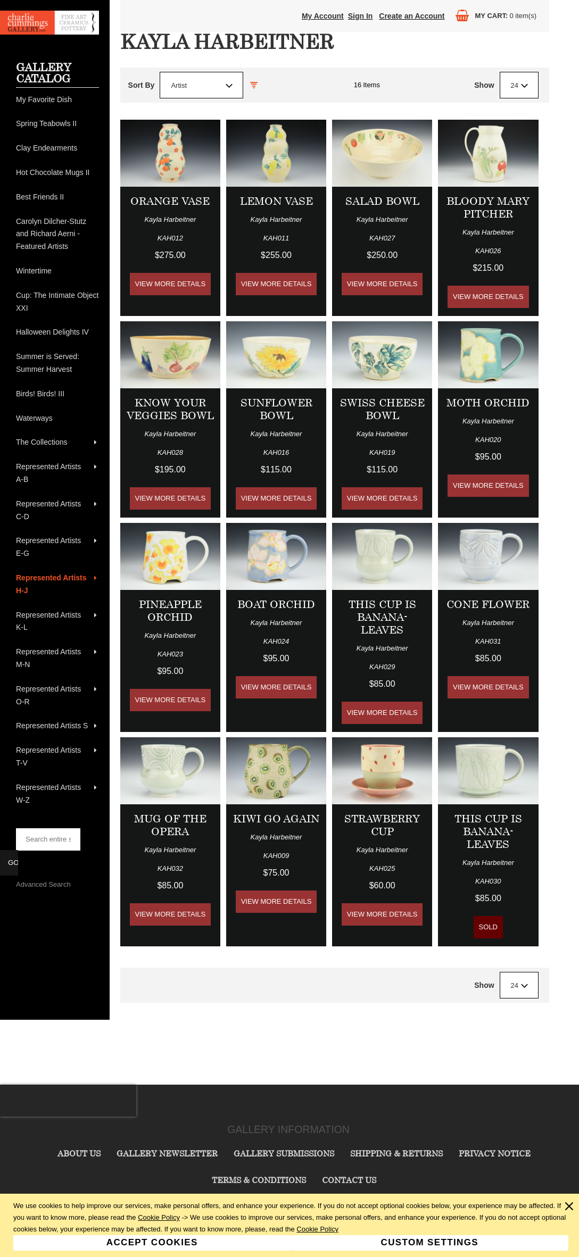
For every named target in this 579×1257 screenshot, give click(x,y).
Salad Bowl (382, 201)
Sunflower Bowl (276, 408)
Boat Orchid (276, 604)
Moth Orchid (488, 402)
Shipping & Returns (396, 1153)
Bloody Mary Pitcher (488, 207)
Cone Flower (488, 604)
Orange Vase (170, 201)
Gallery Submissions (284, 1153)
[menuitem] (57, 100)
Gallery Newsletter (167, 1153)
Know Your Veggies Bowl (170, 408)
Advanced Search (43, 884)
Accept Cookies (152, 1242)
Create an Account (411, 16)
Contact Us (349, 1180)
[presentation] (68, 1101)
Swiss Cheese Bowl (382, 408)
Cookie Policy (159, 1217)
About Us (79, 1153)
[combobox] (201, 85)
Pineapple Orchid (170, 610)
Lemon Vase (276, 201)
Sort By (141, 85)
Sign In (360, 16)
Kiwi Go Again (276, 818)
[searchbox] (48, 839)
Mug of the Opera (170, 824)
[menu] (57, 450)
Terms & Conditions (259, 1180)
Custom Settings (429, 1242)
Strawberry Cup (382, 824)
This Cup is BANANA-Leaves (382, 617)
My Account (323, 16)
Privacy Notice (495, 1153)
